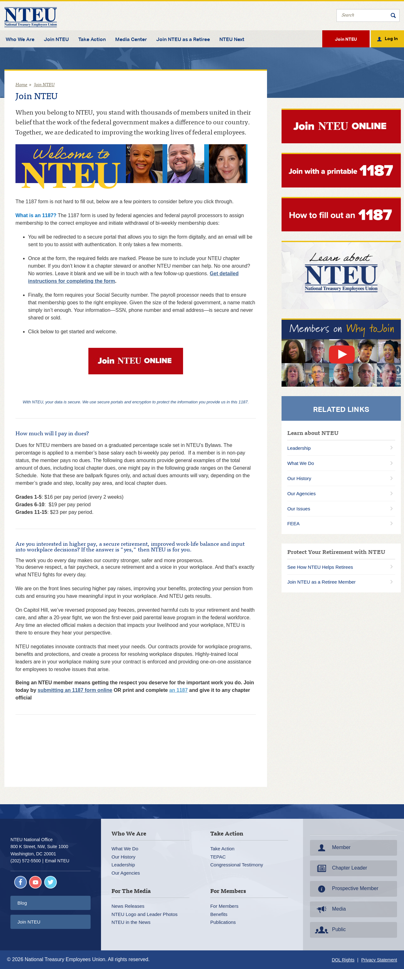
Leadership (299, 448)
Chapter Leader (340, 868)
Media (330, 909)
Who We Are (20, 39)
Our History (299, 478)
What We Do (300, 463)
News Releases (127, 906)
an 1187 (178, 690)
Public (330, 929)
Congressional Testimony (236, 864)
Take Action (92, 39)
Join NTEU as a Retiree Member (321, 582)
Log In (391, 38)
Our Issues (298, 508)
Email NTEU (57, 860)
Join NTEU (56, 39)
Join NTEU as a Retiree (183, 39)
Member (332, 847)
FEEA (293, 523)
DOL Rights (343, 959)
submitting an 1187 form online (75, 690)
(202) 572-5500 (25, 860)
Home (21, 85)
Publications (223, 922)
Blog (22, 903)
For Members (224, 906)
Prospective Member (346, 888)
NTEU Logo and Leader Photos (144, 914)
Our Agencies (301, 493)
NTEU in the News (130, 922)
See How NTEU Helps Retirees (320, 567)
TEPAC (218, 856)
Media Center (131, 39)
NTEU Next (231, 39)
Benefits (218, 914)
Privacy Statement (379, 959)
